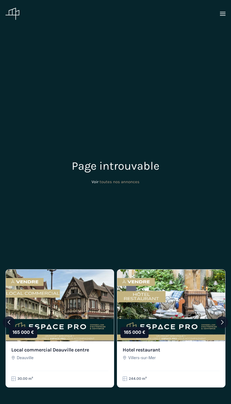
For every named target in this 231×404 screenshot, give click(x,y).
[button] (222, 14)
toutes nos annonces (119, 181)
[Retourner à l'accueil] (12, 14)
